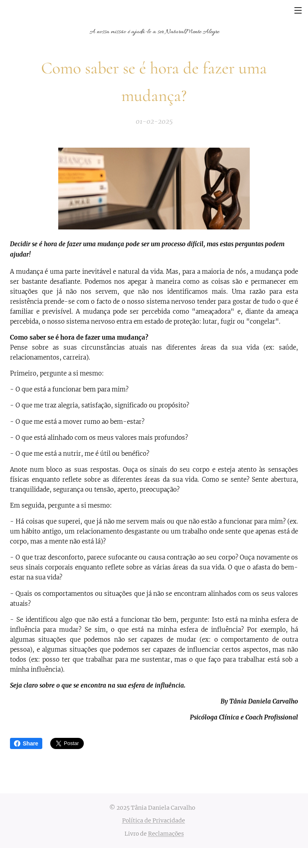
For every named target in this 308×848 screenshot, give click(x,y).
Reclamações (166, 833)
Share (26, 743)
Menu (298, 10)
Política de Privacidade (153, 820)
